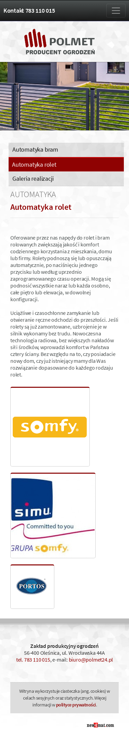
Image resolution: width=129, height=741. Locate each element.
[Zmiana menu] (116, 10)
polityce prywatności (76, 705)
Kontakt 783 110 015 (29, 10)
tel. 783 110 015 (33, 659)
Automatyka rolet (34, 164)
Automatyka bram (35, 149)
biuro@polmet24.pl (91, 659)
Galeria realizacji (32, 178)
